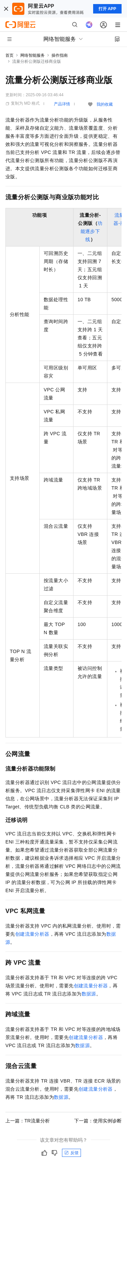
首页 (9, 55)
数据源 (89, 993)
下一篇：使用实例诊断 (98, 1120)
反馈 (71, 1152)
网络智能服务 (32, 55)
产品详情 (62, 104)
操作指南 (59, 55)
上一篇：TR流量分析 (27, 1120)
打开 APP (107, 8)
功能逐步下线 (92, 231)
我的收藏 (105, 104)
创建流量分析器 (32, 934)
